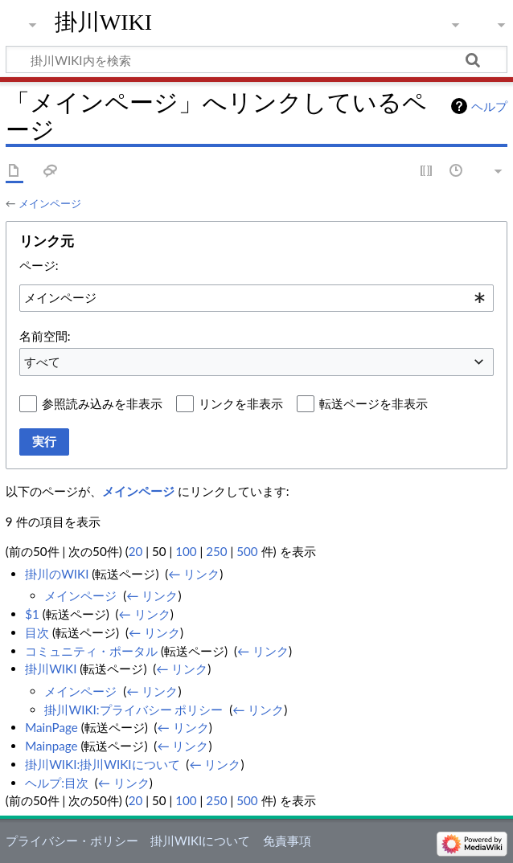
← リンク (194, 573)
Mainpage (51, 745)
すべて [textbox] (42, 361)
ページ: (39, 265)
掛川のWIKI (56, 573)
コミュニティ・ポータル (91, 651)
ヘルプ (489, 106)
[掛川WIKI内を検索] (256, 59)
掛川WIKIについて (200, 840)
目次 (37, 632)
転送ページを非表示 (373, 403)
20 (136, 551)
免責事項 (287, 840)
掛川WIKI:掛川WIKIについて (102, 764)
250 (216, 551)
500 (246, 551)
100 (185, 551)
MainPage (51, 727)
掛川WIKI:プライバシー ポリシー (133, 709)
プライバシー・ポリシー (72, 840)
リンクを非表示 (241, 403)
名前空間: (45, 336)
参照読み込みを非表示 (102, 403)
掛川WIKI (104, 22)
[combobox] (256, 298)
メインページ (49, 203)
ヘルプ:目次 (56, 782)
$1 (32, 614)
